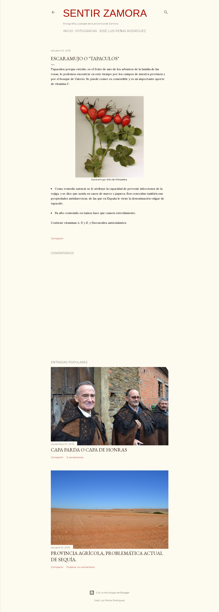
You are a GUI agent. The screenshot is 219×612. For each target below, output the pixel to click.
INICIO (68, 31)
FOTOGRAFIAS (86, 31)
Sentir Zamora (105, 13)
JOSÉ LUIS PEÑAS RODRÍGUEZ (122, 31)
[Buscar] (165, 11)
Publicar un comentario (81, 567)
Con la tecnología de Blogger (109, 592)
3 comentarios (75, 457)
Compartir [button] (57, 238)
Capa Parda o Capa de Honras (89, 450)
